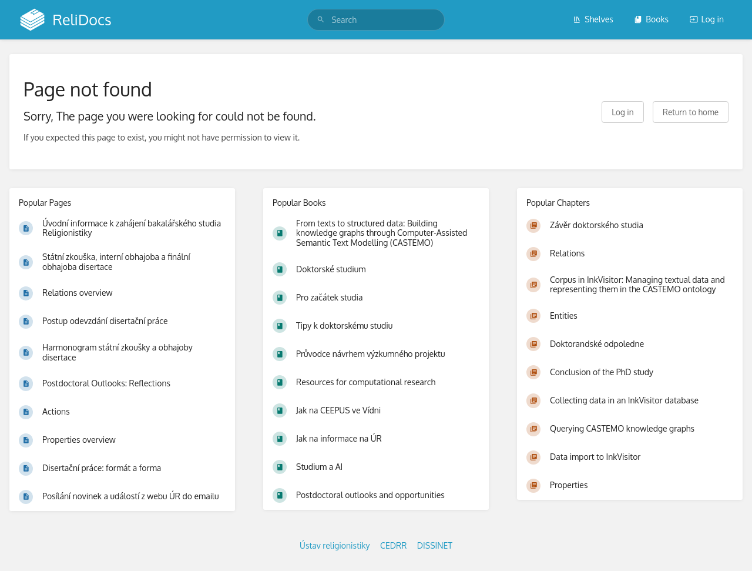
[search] (376, 20)
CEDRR (393, 545)
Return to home (691, 112)
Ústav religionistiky (335, 545)
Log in (707, 19)
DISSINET (434, 545)
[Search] (321, 20)
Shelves (593, 19)
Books (651, 19)
